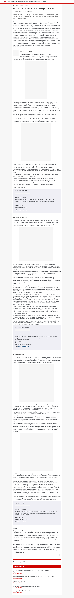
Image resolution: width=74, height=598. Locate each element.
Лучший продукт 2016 (19, 562)
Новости (10, 1)
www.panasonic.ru (23, 346)
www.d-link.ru (22, 521)
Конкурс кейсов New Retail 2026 (22, 591)
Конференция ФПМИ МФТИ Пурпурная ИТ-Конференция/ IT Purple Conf (33, 576)
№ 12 (26, 5)
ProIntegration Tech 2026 (20, 581)
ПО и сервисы (43, 1)
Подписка (23, 1)
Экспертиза (18, 1)
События (13, 1)
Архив (30, 1)
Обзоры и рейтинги (36, 1)
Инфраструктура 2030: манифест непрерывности (27, 586)
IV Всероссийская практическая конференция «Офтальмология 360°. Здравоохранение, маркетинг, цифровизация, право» (33, 571)
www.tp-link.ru (22, 210)
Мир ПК (18, 5)
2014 (22, 5)
